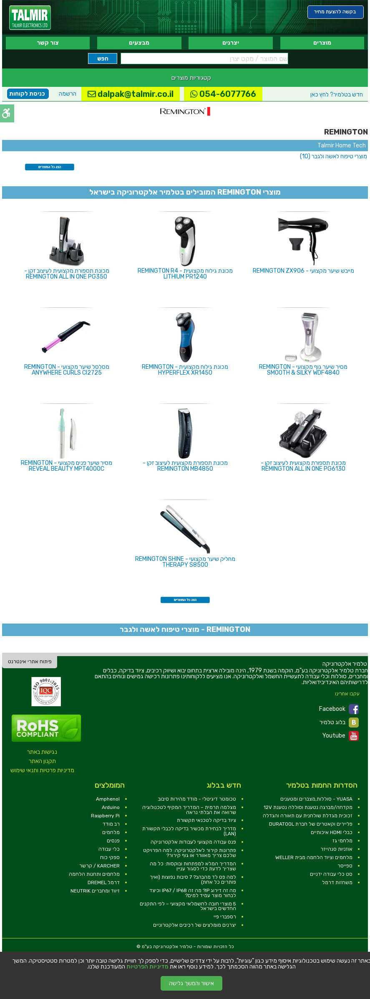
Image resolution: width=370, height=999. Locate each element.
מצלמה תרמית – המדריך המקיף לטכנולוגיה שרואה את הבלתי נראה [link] (189, 809)
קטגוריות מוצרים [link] (191, 77)
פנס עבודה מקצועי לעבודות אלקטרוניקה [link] (193, 842)
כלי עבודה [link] (109, 849)
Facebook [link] (339, 709)
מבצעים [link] (139, 42)
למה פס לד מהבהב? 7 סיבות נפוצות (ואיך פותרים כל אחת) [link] (193, 879)
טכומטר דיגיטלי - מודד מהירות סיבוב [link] (197, 799)
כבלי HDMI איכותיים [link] (331, 832)
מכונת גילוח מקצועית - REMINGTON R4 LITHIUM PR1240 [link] (185, 273)
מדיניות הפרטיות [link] (147, 967)
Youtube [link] (340, 736)
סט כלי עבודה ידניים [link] (331, 874)
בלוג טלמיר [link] (339, 723)
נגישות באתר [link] (42, 752)
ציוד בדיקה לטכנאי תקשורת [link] (206, 820)
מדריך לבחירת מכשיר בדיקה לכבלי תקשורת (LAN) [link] (189, 831)
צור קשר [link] (48, 42)
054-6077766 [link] (223, 94)
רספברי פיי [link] (225, 917)
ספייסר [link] (344, 866)
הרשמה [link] (67, 93)
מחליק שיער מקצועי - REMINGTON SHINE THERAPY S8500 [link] (185, 561)
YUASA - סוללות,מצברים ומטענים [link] (316, 799)
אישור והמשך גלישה (191, 983)
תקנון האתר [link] (42, 761)
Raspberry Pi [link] (105, 816)
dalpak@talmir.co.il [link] (131, 94)
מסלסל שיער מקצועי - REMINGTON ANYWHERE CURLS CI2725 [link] (66, 369)
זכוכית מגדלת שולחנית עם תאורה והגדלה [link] (307, 816)
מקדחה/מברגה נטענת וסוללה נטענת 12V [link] (308, 807)
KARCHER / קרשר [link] (99, 866)
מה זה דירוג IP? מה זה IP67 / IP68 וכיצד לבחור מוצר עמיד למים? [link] (192, 892)
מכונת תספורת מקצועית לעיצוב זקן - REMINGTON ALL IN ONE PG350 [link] (66, 273)
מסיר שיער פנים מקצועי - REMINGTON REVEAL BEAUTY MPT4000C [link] (66, 465)
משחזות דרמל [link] (337, 882)
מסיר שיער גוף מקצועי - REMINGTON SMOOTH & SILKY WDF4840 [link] (303, 369)
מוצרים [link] (322, 42)
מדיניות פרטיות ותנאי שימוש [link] (42, 770)
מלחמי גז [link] (342, 841)
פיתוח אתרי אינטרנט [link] (30, 661)
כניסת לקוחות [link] (27, 93)
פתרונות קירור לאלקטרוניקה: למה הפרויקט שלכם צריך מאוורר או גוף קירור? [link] (189, 852)
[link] (30, 17)
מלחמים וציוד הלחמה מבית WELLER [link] (313, 857)
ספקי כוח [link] (110, 857)
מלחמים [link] (111, 832)
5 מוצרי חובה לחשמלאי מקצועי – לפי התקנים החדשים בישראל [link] (188, 906)
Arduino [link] (111, 807)
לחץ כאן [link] (336, 94)
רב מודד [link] (111, 824)
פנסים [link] (113, 841)
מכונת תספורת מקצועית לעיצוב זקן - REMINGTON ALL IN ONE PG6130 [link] (303, 465)
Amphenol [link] (108, 799)
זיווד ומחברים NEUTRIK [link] (95, 891)
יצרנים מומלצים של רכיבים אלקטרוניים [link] (194, 925)
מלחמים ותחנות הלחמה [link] (94, 874)
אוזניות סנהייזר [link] (336, 849)
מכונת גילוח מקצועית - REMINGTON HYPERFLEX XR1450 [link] (185, 369)
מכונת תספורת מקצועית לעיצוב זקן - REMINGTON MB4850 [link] (185, 465)
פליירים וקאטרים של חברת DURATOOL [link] (310, 824)
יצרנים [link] (230, 42)
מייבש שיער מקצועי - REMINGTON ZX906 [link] (303, 270)
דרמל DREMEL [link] (104, 882)
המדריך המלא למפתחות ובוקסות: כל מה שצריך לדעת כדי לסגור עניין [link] (193, 866)
